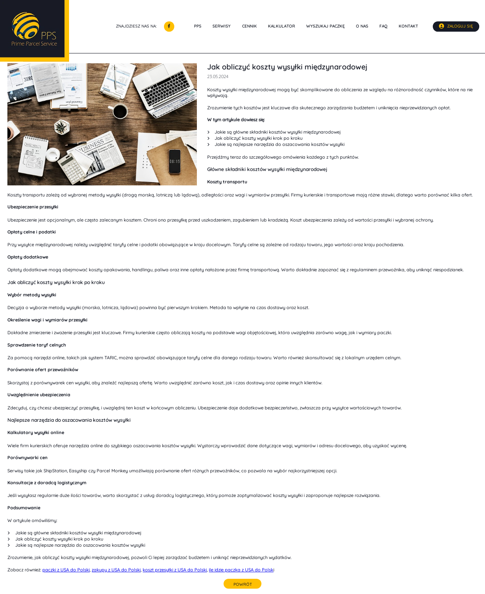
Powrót (242, 584)
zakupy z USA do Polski (116, 570)
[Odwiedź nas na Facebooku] (169, 26)
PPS (197, 26)
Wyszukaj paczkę (325, 26)
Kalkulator (281, 26)
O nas (362, 26)
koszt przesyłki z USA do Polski (175, 570)
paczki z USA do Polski (66, 570)
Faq (383, 26)
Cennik (249, 26)
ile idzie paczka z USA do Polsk (241, 570)
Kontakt (408, 26)
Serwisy (221, 26)
